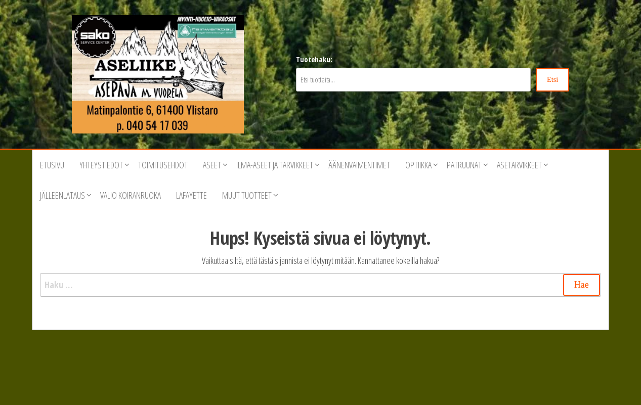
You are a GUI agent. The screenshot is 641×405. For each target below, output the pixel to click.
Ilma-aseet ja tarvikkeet (274, 165)
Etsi (552, 79)
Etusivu (52, 165)
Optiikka (418, 165)
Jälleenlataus (62, 195)
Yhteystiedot (101, 165)
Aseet (212, 165)
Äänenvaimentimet (359, 165)
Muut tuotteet (247, 195)
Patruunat (464, 165)
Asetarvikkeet (519, 165)
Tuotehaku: (314, 59)
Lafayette (191, 195)
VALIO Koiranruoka (130, 195)
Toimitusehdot (163, 165)
